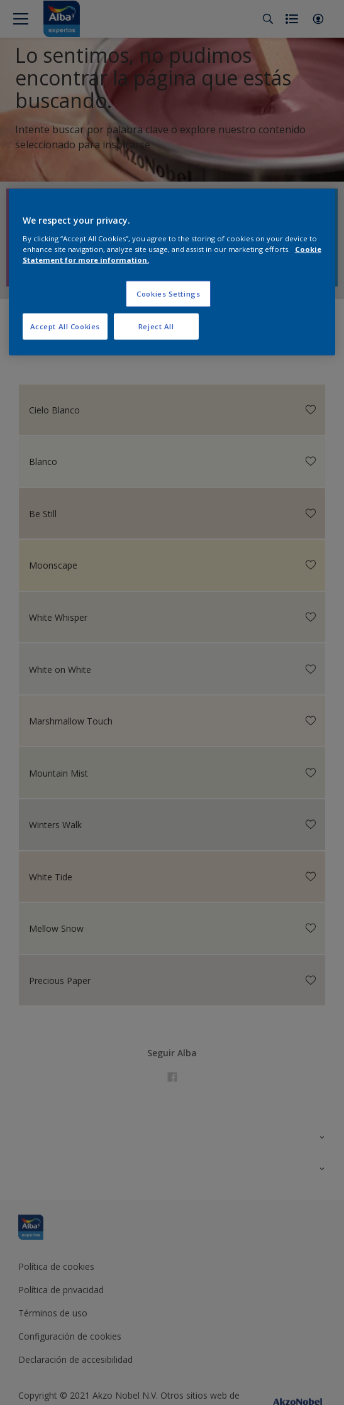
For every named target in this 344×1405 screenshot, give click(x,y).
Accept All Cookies (65, 326)
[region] (172, 272)
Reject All (156, 326)
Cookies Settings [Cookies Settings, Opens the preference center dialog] (168, 293)
